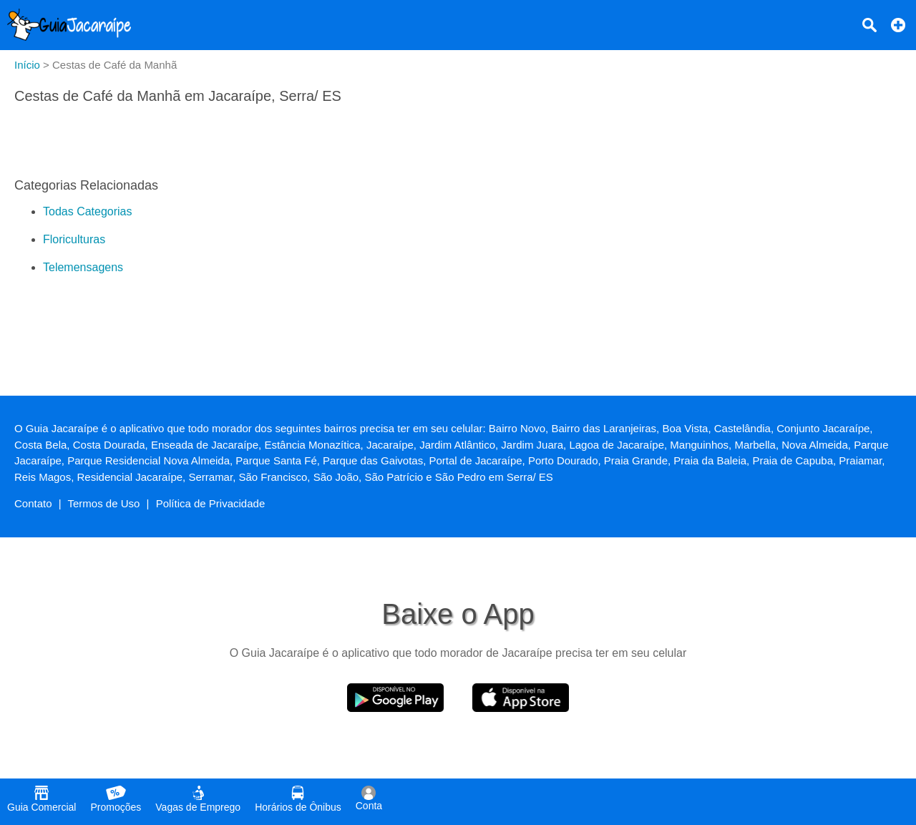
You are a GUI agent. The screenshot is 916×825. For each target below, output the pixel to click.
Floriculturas (74, 239)
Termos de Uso (104, 503)
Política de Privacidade (210, 503)
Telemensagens (83, 267)
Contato (33, 503)
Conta (369, 798)
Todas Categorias (87, 211)
